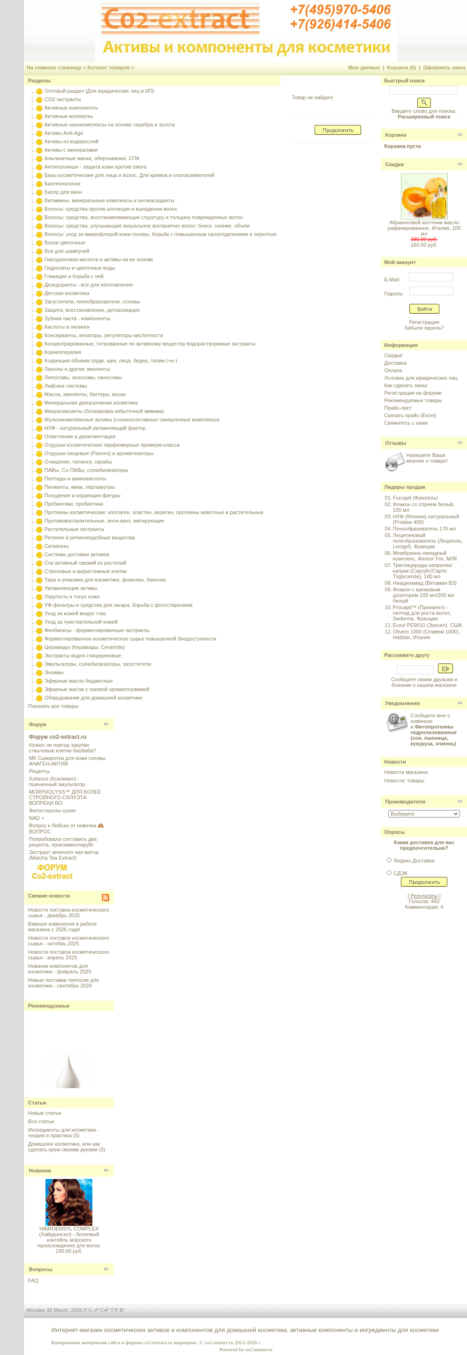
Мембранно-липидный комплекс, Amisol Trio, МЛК (425, 555)
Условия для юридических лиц (421, 378)
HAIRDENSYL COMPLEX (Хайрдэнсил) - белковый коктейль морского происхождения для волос (69, 1237)
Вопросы (41, 1269)
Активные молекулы (69, 116)
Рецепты (39, 771)
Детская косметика (67, 293)
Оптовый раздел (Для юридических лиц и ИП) (99, 91)
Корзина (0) (401, 67)
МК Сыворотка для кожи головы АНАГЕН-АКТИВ (67, 760)
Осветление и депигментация (80, 436)
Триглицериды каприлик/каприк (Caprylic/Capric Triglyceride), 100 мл (422, 570)
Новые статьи (44, 1113)
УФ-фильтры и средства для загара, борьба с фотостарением (119, 605)
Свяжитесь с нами (406, 423)
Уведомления (402, 703)
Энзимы (54, 672)
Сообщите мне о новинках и (434, 729)
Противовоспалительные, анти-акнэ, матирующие (104, 520)
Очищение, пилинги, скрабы (78, 461)
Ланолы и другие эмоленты (77, 369)
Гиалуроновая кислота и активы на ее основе (99, 259)
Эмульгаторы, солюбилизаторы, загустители (98, 664)
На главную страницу (54, 67)
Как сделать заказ (405, 385)
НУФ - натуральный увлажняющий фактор (95, 428)
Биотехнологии (62, 183)
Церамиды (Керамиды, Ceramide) (85, 647)
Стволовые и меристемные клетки (86, 571)
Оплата (393, 370)
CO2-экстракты (63, 99)
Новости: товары (404, 780)
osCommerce (258, 1349)
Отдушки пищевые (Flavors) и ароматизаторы (99, 453)
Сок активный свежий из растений (86, 563)
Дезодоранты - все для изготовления (89, 284)
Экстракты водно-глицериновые (83, 655)
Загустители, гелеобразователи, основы (92, 301)
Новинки (40, 1170)
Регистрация (424, 322)
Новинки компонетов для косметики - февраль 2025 (59, 968)
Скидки (394, 164)
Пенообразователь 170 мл (424, 528)
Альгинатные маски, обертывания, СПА (92, 158)
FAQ (33, 1280)
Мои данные (364, 67)
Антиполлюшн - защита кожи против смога (95, 166)
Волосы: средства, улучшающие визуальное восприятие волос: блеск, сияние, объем (147, 225)
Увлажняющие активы (71, 588)
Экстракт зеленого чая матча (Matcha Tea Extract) (63, 855)
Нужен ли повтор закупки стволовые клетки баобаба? (62, 747)
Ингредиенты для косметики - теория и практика (63, 1132)
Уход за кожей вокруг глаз (75, 613)
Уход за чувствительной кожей (81, 622)
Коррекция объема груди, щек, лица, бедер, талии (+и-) (111, 360)
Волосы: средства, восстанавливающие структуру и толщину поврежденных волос (144, 217)
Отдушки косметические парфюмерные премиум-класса (112, 445)
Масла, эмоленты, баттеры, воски (85, 394)
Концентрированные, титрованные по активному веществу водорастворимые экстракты (150, 343)
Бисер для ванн (63, 192)
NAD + (37, 818)
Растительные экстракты (74, 529)
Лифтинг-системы (66, 386)
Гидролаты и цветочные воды (80, 268)
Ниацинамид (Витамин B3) (425, 583)
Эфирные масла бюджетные (79, 681)
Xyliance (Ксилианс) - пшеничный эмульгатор (57, 781)
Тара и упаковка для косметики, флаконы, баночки (105, 579)
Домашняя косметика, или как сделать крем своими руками (64, 1146)
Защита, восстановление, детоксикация (92, 310)
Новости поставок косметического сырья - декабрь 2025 (68, 912)
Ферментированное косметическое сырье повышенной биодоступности (130, 638)
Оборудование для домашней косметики (93, 697)
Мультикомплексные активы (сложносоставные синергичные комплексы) (132, 419)
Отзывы (396, 443)
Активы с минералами (71, 150)
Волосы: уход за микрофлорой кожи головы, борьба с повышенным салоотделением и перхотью (161, 234)
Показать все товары (53, 706)
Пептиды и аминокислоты (75, 478)
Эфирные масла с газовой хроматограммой (97, 689)
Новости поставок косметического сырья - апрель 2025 (68, 954)
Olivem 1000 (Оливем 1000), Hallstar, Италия (426, 634)
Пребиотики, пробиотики (74, 504)
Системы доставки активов (77, 554)
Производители (405, 801)
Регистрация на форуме (413, 393)
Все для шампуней (67, 251)
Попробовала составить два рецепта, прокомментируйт (63, 841)
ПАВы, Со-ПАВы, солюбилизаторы (86, 470)
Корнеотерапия (63, 352)
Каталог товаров (108, 67)
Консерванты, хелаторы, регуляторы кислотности (104, 335)
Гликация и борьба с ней (74, 276)
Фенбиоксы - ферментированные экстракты (97, 630)
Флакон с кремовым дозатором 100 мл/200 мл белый (423, 595)
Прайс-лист (398, 408)
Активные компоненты (71, 107)
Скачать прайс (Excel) (410, 415)
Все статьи (41, 1121)
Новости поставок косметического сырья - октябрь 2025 (68, 940)
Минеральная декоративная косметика (91, 402)
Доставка (395, 363)
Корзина (396, 135)
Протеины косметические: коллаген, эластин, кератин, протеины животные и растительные (154, 512)
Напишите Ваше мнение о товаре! (427, 458)
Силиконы (57, 546)
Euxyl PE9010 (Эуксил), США (427, 625)
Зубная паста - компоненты (77, 318)
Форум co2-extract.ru (58, 737)
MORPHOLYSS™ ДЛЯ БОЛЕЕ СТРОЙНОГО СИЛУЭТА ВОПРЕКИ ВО (65, 797)
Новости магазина (406, 772)
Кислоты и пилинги (67, 327)
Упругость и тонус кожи (72, 596)
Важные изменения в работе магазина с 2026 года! (62, 926)
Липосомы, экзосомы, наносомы (83, 377)
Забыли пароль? (424, 328)
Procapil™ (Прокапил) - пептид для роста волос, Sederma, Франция (422, 612)
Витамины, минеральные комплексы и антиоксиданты (109, 200)
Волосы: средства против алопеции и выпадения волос (111, 209)
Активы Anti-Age (64, 133)
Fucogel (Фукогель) (415, 498)
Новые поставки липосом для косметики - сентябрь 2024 (63, 982)
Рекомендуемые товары (413, 400)
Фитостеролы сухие (52, 810)
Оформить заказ (444, 67)
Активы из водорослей (71, 141)
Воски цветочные (65, 242)
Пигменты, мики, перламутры (80, 487)
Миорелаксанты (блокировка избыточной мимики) (104, 411)
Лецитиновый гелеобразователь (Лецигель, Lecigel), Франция (428, 540)
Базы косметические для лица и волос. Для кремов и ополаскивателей (129, 175)
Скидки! (393, 355)
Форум (37, 724)
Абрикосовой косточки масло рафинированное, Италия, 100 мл (423, 228)
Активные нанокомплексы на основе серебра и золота (110, 124)
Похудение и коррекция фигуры (83, 495)
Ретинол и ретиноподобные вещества (90, 537)
